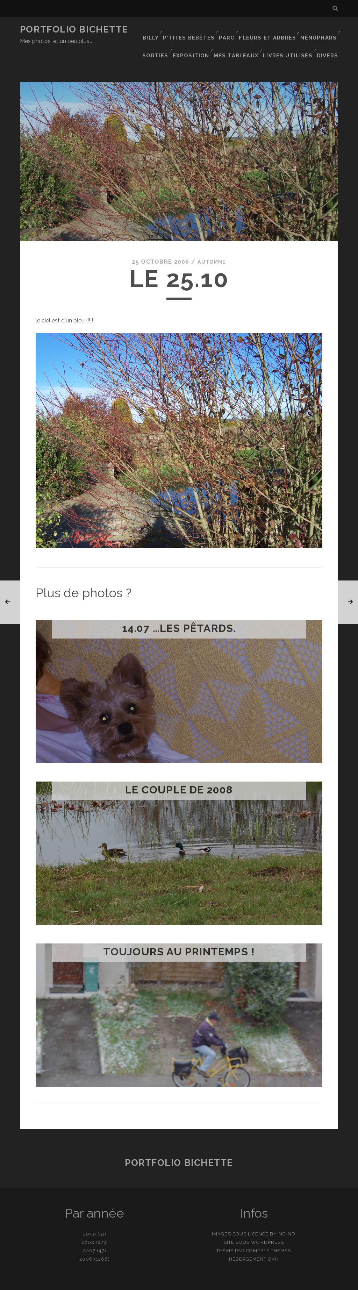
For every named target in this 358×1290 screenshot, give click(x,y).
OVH (273, 1236)
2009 (89, 1211)
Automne (212, 239)
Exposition (196, 38)
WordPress (267, 1220)
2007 (89, 1228)
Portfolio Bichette (74, 29)
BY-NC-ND (282, 1211)
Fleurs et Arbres (269, 29)
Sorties (160, 38)
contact (166, 1282)
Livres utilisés (290, 38)
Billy (154, 29)
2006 (86, 1236)
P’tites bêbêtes (192, 29)
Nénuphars (319, 29)
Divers (329, 38)
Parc (229, 29)
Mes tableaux (240, 38)
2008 (88, 1220)
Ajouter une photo (214, 1282)
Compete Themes (268, 1228)
